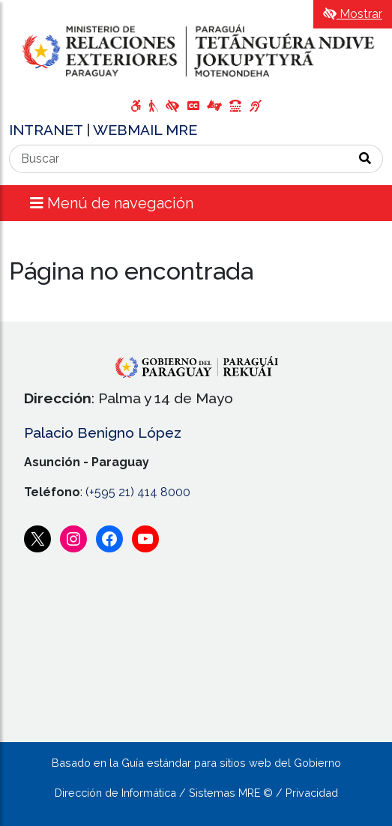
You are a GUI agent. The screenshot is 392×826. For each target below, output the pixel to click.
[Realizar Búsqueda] (365, 159)
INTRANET (47, 129)
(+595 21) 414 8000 (137, 492)
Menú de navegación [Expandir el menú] (111, 203)
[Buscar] (179, 159)
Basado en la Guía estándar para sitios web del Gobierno (196, 762)
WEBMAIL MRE (145, 129)
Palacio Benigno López (102, 432)
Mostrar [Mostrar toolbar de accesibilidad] (352, 14)
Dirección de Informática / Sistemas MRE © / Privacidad (196, 792)
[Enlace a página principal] (196, 50)
